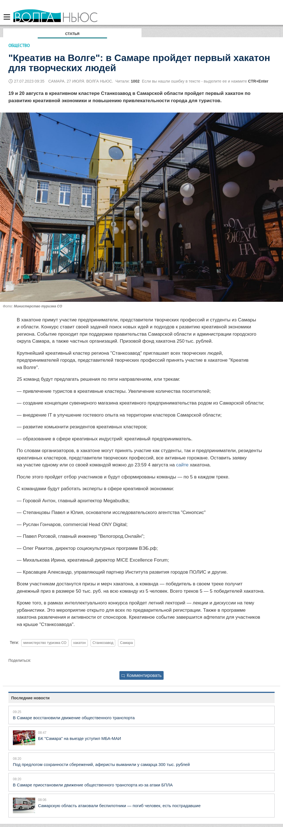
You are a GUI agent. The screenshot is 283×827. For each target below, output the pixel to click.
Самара (126, 643)
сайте (182, 465)
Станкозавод (103, 643)
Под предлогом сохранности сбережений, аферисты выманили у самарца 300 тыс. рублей (101, 764)
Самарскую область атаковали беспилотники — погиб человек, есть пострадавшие (119, 805)
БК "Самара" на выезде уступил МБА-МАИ (79, 738)
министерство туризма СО (44, 643)
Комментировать (141, 675)
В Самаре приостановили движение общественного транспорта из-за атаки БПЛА (93, 784)
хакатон (79, 643)
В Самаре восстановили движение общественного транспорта (74, 717)
